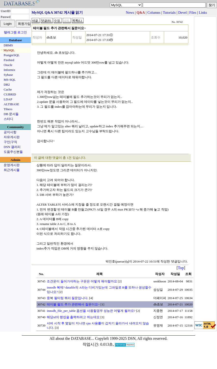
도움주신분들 (13, 152)
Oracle (8, 65)
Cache (8, 89)
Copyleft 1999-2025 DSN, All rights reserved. (131, 338)
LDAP (8, 99)
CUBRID (10, 94)
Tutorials (169, 12)
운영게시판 (12, 165)
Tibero (8, 109)
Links (203, 12)
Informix (9, 70)
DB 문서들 (11, 114)
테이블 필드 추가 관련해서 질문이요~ (73, 304)
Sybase (8, 75)
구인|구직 (10, 142)
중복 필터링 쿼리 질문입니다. (67, 298)
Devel (182, 12)
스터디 (8, 119)
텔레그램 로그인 (15, 32)
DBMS (8, 45)
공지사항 (10, 132)
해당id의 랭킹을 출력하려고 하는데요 (73, 317)
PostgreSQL (12, 55)
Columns (153, 12)
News (130, 12)
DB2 (7, 84)
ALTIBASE (11, 104)
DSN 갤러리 (12, 147)
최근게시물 (12, 170)
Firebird (9, 60)
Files (192, 12)
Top (181, 268)
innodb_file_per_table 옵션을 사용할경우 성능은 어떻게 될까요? (91, 311)
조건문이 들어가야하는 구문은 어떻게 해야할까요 (82, 281)
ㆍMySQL (7, 50)
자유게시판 (12, 137)
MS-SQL (10, 79)
